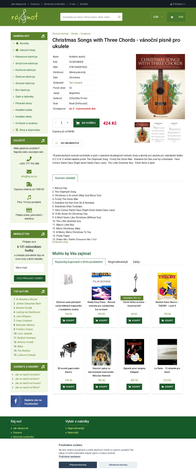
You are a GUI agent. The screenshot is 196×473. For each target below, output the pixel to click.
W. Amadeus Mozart (27, 299)
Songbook (85, 33)
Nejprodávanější (118, 261)
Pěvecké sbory (23, 103)
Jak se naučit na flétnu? (27, 387)
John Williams (23, 316)
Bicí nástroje (22, 89)
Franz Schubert (24, 320)
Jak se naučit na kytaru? (27, 374)
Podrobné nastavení (69, 456)
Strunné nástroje (25, 83)
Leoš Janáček (24, 333)
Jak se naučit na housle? (28, 383)
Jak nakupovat (18, 4)
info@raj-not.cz (29, 176)
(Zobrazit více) (60, 241)
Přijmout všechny (78, 465)
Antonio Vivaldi (25, 342)
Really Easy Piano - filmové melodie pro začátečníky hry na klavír (101, 306)
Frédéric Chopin (24, 329)
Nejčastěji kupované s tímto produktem (79, 261)
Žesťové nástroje (25, 76)
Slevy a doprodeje (28, 129)
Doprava (34, 4)
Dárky (136, 261)
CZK (158, 16)
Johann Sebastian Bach (28, 303)
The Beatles (23, 350)
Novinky (22, 43)
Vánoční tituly (25, 50)
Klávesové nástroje (26, 56)
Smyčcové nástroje (26, 63)
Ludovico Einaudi (26, 355)
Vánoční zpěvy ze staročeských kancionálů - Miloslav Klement (101, 372)
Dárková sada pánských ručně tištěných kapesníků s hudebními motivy (68, 306)
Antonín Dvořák (24, 307)
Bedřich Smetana (26, 337)
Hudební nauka (23, 109)
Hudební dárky (23, 116)
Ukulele (74, 33)
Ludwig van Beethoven (28, 312)
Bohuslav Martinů (25, 325)
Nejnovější (73, 432)
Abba (20, 346)
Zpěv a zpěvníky (24, 96)
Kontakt (84, 4)
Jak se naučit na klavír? (27, 378)
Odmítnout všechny (118, 465)
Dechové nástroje (25, 69)
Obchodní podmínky (54, 4)
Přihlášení (177, 4)
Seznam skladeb (65, 178)
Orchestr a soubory (26, 123)
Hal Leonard (75, 82)
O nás (72, 4)
